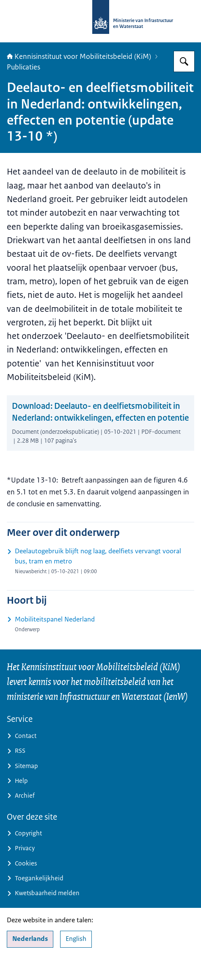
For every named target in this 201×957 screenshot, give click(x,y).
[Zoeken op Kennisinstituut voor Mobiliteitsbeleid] (184, 61)
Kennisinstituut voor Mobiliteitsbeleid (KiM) (79, 56)
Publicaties (23, 67)
